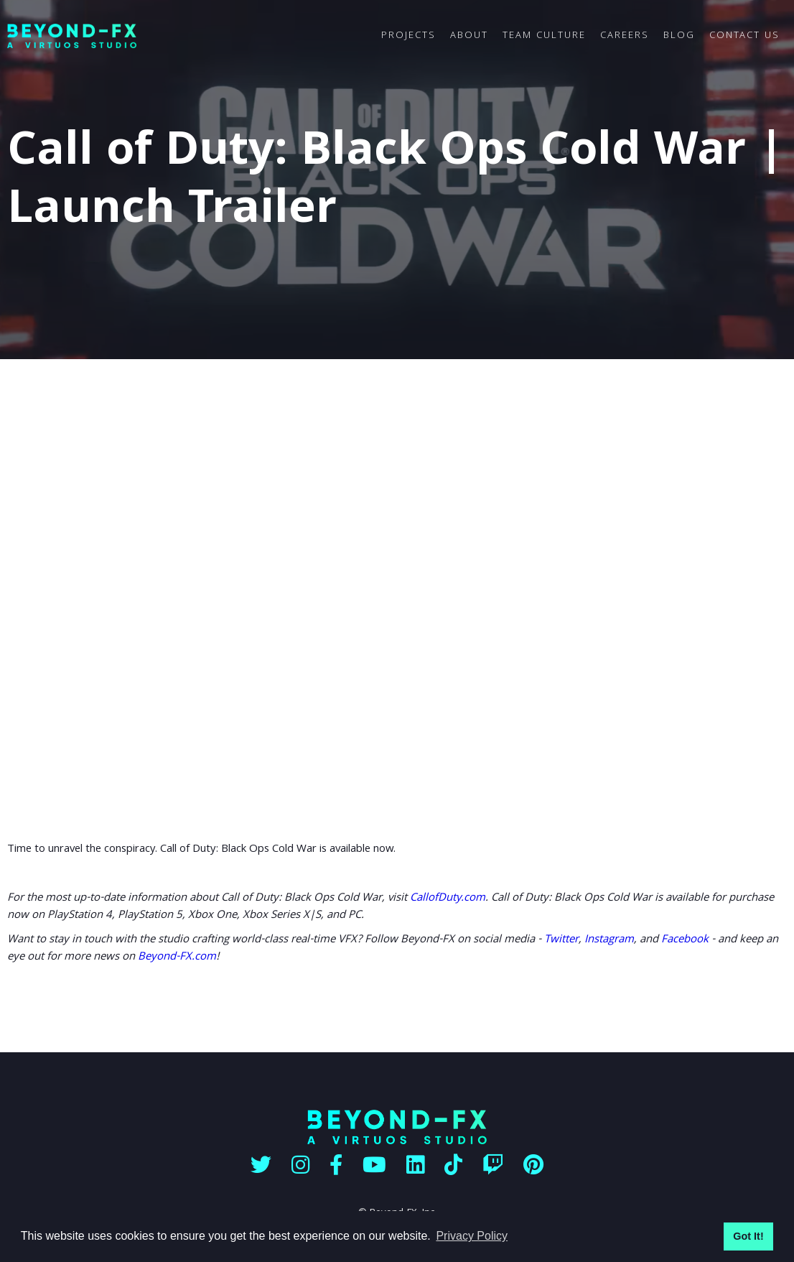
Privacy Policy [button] (472, 1236)
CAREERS (624, 36)
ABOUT (469, 36)
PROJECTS (408, 36)
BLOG (679, 36)
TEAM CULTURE (544, 36)
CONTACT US (744, 36)
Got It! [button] (748, 1236)
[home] (190, 36)
